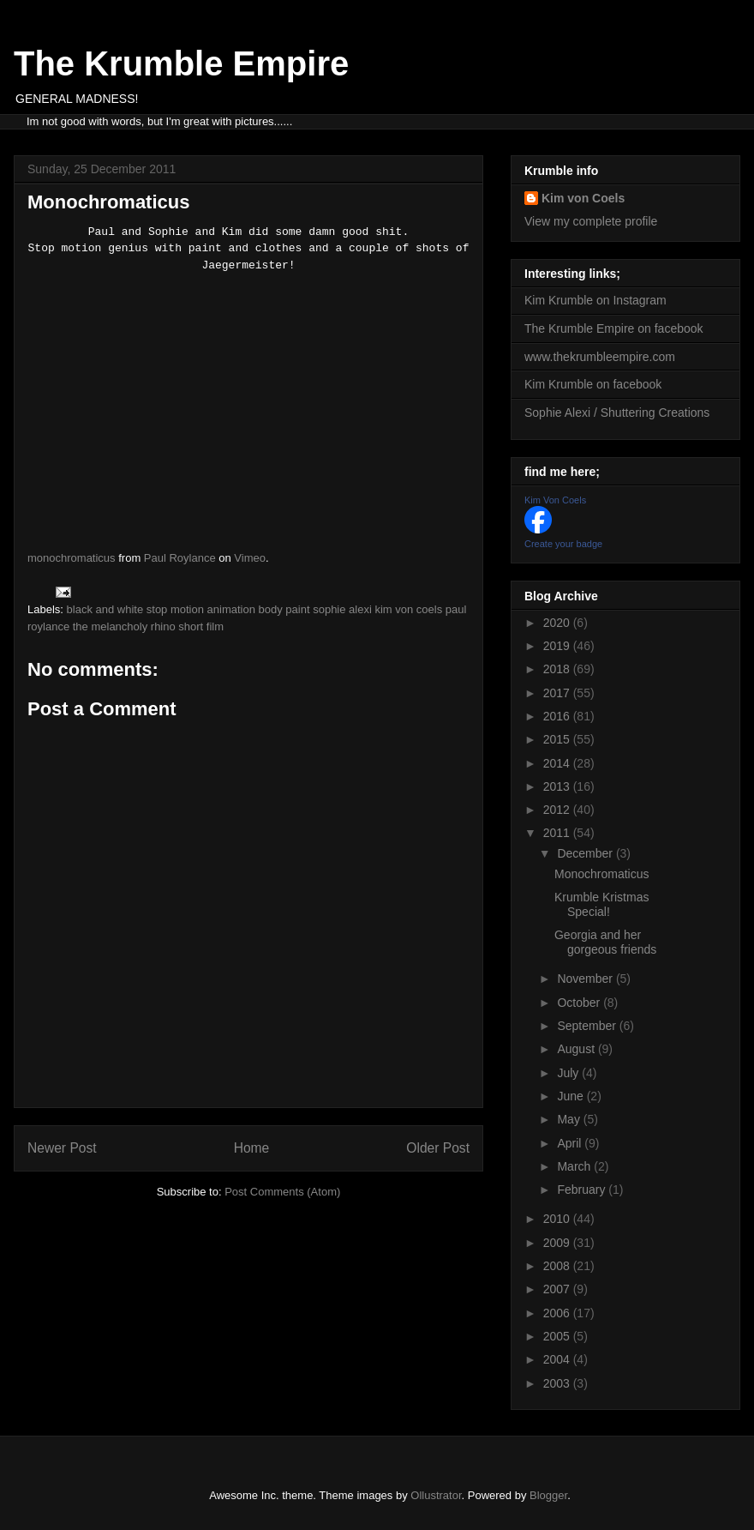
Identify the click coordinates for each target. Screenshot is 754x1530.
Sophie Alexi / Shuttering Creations (616, 412)
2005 (558, 1336)
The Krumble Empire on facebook (613, 328)
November (586, 978)
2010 (558, 1219)
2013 (558, 786)
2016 (558, 716)
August (577, 1049)
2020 (558, 622)
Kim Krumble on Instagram (595, 300)
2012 (558, 809)
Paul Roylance (180, 557)
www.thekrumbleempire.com (599, 357)
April (570, 1143)
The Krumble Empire (181, 63)
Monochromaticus (601, 874)
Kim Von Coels (555, 500)
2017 (558, 693)
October (580, 1002)
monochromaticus (71, 557)
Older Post (438, 1148)
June (571, 1096)
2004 (558, 1359)
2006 (558, 1313)
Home (252, 1148)
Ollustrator (435, 1495)
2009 (558, 1243)
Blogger (548, 1495)
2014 (558, 763)
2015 (558, 739)
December (586, 853)
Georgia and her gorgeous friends (605, 942)
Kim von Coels (583, 198)
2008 (558, 1266)
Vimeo (250, 557)
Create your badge (563, 544)
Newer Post (62, 1148)
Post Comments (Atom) (282, 1191)
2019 (558, 646)
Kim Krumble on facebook (592, 384)
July (569, 1073)
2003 (558, 1383)
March (575, 1166)
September (588, 1026)
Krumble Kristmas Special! (601, 904)
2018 (558, 669)
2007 (558, 1289)
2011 (558, 833)
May (570, 1119)
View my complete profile (590, 221)
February (582, 1189)
